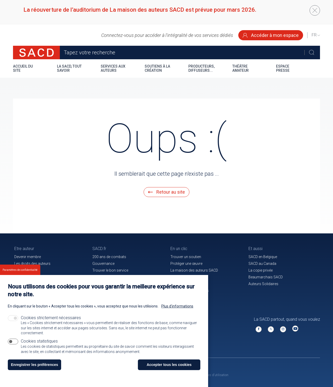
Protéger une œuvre (186, 263)
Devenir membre (27, 257)
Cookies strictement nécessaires (51, 323)
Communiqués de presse (112, 277)
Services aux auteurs (113, 68)
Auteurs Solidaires (263, 284)
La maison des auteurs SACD (194, 270)
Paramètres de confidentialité (20, 275)
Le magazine (180, 277)
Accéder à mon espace (271, 35)
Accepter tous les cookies (169, 370)
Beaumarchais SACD (265, 277)
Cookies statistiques (39, 346)
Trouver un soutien (185, 257)
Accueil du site (23, 68)
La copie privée (260, 270)
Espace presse (283, 68)
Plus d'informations (177, 312)
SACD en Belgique (262, 257)
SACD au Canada (262, 263)
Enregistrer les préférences (34, 370)
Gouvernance (103, 263)
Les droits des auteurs (32, 263)
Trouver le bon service (110, 270)
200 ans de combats (109, 257)
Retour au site (166, 192)
